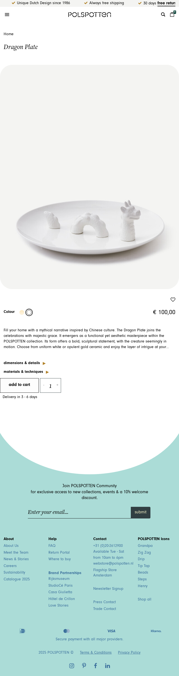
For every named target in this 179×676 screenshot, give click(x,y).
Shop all (144, 600)
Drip (141, 559)
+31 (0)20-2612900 (108, 546)
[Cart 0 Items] (172, 14)
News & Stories (16, 559)
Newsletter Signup (108, 589)
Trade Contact (104, 609)
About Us (11, 546)
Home (9, 34)
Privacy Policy (129, 653)
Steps (142, 580)
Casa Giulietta (60, 592)
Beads (143, 573)
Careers (10, 566)
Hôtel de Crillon (61, 599)
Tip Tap (144, 566)
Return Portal (59, 553)
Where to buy (59, 559)
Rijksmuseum (59, 579)
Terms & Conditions (96, 653)
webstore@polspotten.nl (113, 564)
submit (141, 512)
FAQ (51, 546)
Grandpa (145, 546)
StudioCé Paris (60, 586)
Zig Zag (144, 553)
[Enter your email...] (79, 512)
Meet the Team (16, 553)
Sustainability (14, 573)
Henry (143, 586)
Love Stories (58, 606)
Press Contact (104, 602)
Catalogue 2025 (17, 580)
